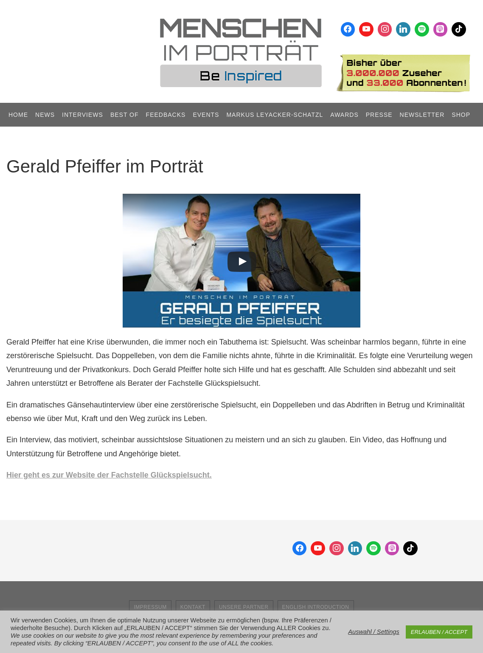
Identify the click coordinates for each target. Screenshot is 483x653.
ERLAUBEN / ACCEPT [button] (439, 632)
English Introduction (315, 607)
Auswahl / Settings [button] (373, 631)
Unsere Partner (244, 607)
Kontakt (192, 607)
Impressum (150, 607)
